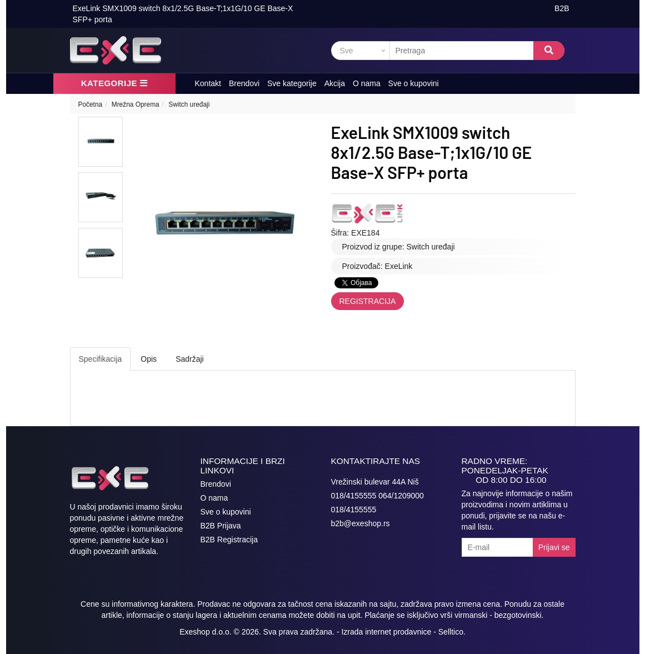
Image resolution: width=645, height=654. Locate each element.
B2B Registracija (229, 539)
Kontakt (208, 83)
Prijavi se (554, 547)
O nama (367, 83)
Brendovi (244, 83)
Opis (149, 359)
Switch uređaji (188, 104)
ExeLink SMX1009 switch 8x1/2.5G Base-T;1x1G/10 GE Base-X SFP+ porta (183, 14)
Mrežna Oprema (135, 104)
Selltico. (452, 631)
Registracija (367, 301)
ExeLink (399, 266)
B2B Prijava (221, 525)
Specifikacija (100, 359)
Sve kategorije (292, 83)
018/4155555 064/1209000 (377, 495)
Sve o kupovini (413, 83)
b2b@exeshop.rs (360, 523)
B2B (561, 8)
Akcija (334, 83)
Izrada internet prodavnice (386, 631)
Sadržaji (190, 359)
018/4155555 (354, 509)
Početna (90, 104)
